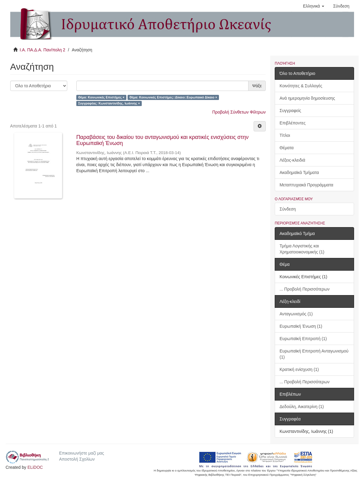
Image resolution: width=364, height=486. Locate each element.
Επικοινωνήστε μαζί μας (81, 453)
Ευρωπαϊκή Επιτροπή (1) (303, 338)
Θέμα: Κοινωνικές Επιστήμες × (101, 97)
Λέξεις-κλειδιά (292, 160)
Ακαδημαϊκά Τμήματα (299, 172)
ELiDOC (35, 467)
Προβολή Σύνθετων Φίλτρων (239, 112)
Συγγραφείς (290, 110)
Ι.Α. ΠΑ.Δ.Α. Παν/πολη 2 (42, 49)
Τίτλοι (285, 135)
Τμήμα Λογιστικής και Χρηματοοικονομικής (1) (302, 248)
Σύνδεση (288, 209)
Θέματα (287, 147)
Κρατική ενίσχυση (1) (299, 369)
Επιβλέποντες (292, 123)
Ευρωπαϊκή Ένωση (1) (301, 326)
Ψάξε (257, 85)
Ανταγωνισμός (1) (296, 313)
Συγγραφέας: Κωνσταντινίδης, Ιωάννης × (109, 103)
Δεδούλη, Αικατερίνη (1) (302, 406)
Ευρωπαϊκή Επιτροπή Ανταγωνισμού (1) (314, 354)
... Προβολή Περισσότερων (305, 289)
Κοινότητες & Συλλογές (301, 85)
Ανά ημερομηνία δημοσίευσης (307, 98)
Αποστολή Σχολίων (77, 459)
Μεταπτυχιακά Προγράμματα (306, 184)
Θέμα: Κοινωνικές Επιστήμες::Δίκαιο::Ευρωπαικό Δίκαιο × (173, 97)
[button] (314, 6)
